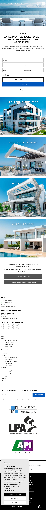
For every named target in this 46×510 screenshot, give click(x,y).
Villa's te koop (8, 346)
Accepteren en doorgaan (14, 494)
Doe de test (4, 350)
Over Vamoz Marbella (11, 357)
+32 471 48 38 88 (6, 302)
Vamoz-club (4, 352)
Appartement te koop (11, 340)
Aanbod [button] (3, 338)
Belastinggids (8, 371)
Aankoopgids (8, 369)
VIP (2, 380)
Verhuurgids (8, 375)
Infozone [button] (3, 367)
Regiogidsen (4, 353)
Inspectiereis (4, 348)
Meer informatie (9, 490)
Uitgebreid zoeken (23, 79)
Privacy (33, 465)
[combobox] (13, 70)
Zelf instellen (14, 498)
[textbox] (13, 70)
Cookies (39, 465)
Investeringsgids (9, 373)
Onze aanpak (8, 363)
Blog (6, 376)
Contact (3, 378)
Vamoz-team (8, 359)
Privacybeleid (36, 399)
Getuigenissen (9, 365)
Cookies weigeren (14, 502)
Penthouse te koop (10, 342)
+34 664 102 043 (6, 301)
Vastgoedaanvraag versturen (23, 282)
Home (3, 336)
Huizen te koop (9, 344)
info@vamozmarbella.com (8, 306)
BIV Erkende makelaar (11, 361)
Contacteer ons (23, 276)
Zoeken (23, 84)
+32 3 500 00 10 (5, 304)
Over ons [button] (3, 355)
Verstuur (39, 395)
